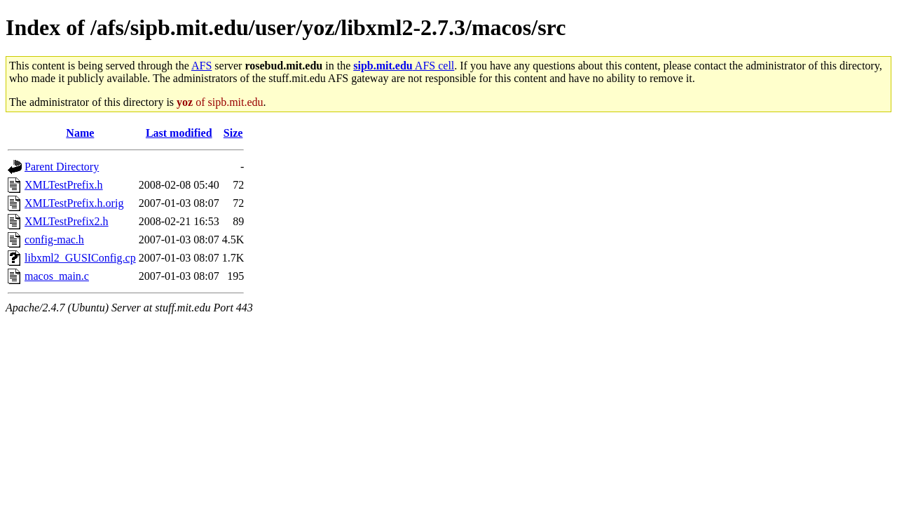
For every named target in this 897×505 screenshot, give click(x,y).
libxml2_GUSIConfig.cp (80, 258)
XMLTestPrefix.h (64, 185)
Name (80, 133)
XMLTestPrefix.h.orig (74, 203)
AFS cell (403, 66)
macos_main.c (57, 276)
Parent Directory (62, 167)
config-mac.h (54, 239)
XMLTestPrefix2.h (67, 221)
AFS (201, 66)
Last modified (179, 133)
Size (233, 133)
